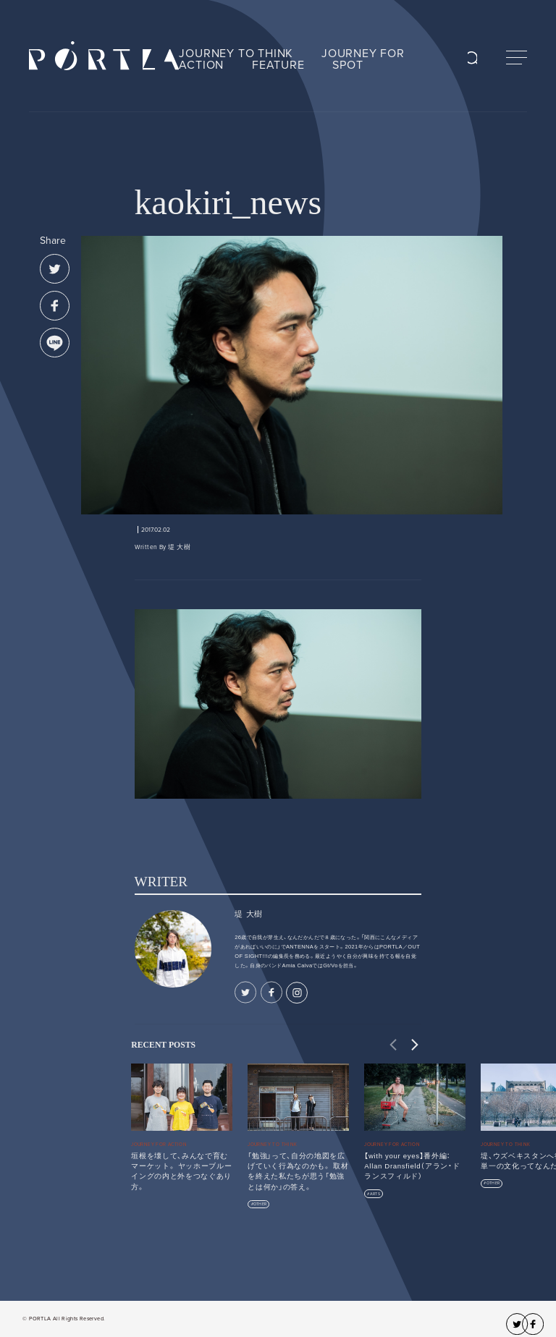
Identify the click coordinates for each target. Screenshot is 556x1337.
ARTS (375, 1194)
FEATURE (278, 65)
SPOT (347, 65)
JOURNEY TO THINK (236, 53)
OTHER (259, 1204)
